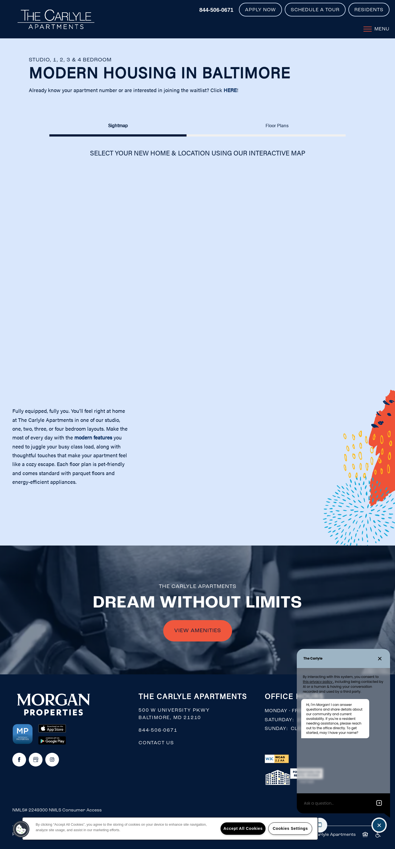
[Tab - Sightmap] (118, 125)
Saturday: (279, 720)
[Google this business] (36, 759)
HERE (230, 90)
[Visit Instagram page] (52, 759)
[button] (260, 9)
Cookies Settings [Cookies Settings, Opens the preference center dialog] (290, 828)
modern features (93, 437)
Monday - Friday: (288, 711)
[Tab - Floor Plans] (277, 125)
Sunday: (276, 728)
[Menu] (376, 28)
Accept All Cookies (243, 828)
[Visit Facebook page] (19, 759)
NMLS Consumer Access (75, 810)
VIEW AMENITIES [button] (197, 631)
